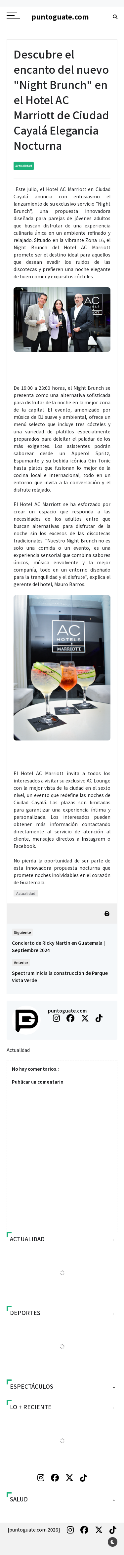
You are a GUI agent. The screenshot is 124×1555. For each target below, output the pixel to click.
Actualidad (23, 165)
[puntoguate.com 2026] (34, 1529)
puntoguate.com (67, 1010)
